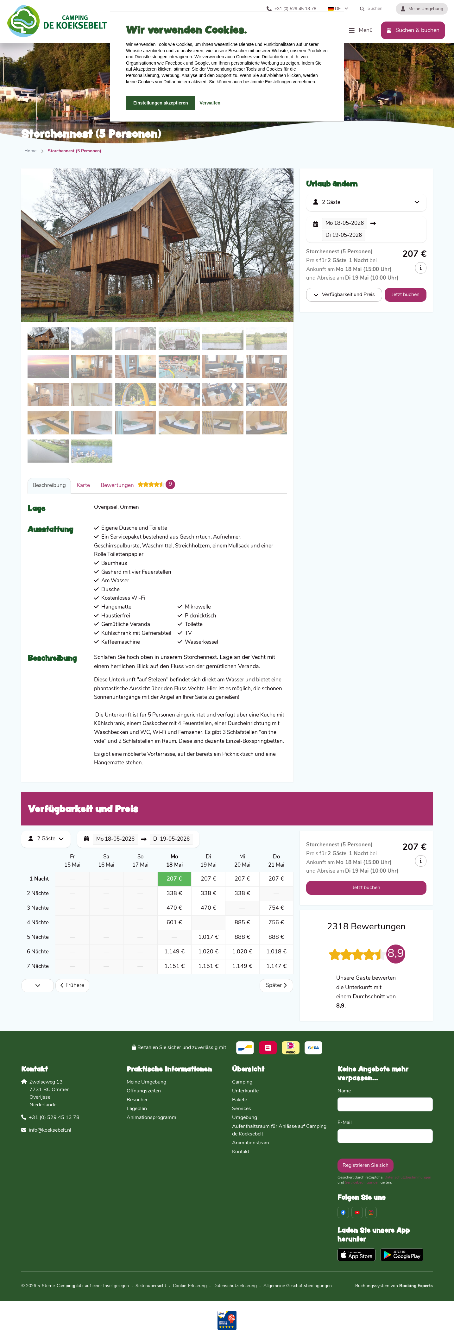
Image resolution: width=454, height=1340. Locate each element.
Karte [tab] (83, 485)
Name (344, 1091)
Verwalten (210, 102)
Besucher (137, 1100)
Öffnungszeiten (144, 1091)
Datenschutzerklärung (235, 1286)
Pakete (239, 1100)
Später (276, 986)
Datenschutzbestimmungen (407, 1177)
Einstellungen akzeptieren (160, 102)
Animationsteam (250, 1143)
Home (30, 151)
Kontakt (240, 1151)
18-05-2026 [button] (344, 223)
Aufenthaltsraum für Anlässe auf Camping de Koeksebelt (279, 1130)
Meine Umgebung (146, 1082)
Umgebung (244, 1117)
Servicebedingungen (362, 1183)
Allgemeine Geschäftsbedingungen (297, 1286)
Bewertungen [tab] (138, 484)
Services (241, 1108)
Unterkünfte (245, 1091)
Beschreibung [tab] (49, 485)
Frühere (72, 986)
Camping (242, 1082)
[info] (420, 268)
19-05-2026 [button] (343, 235)
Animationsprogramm (151, 1117)
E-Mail (344, 1122)
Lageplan (137, 1108)
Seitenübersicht (151, 1286)
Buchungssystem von (394, 1286)
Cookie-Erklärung (190, 1286)
